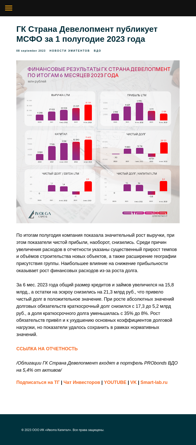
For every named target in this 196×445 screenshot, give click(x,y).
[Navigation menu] (8, 8)
